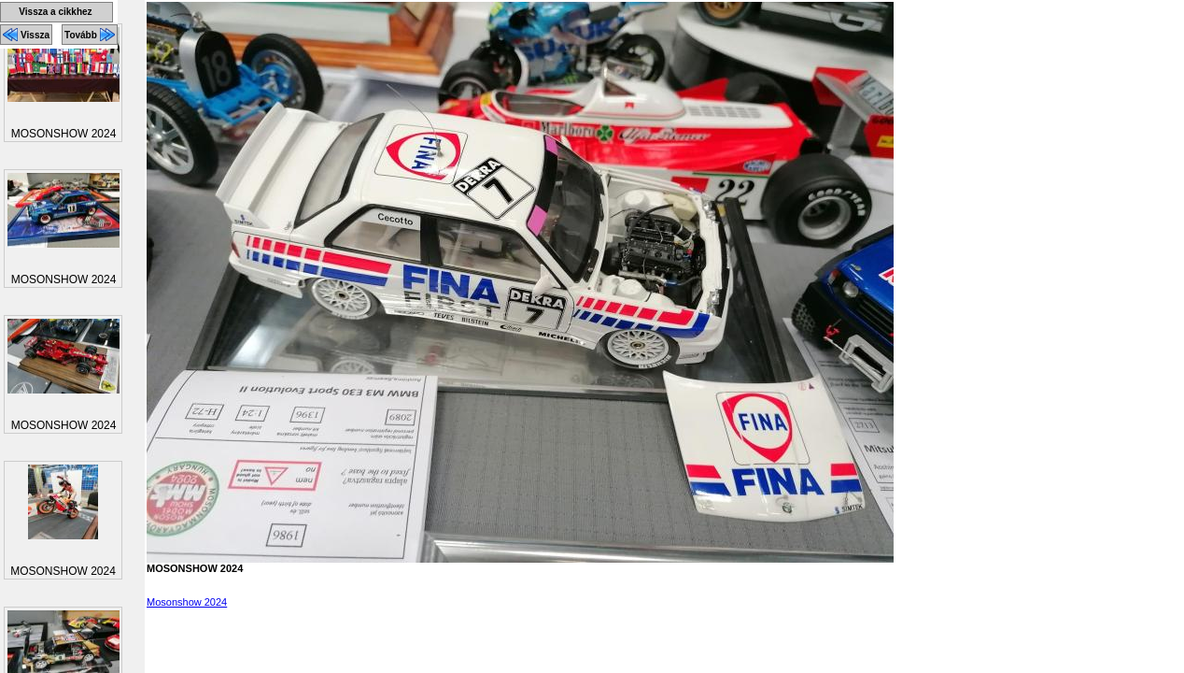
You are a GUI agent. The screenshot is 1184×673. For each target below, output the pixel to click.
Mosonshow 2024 (187, 602)
